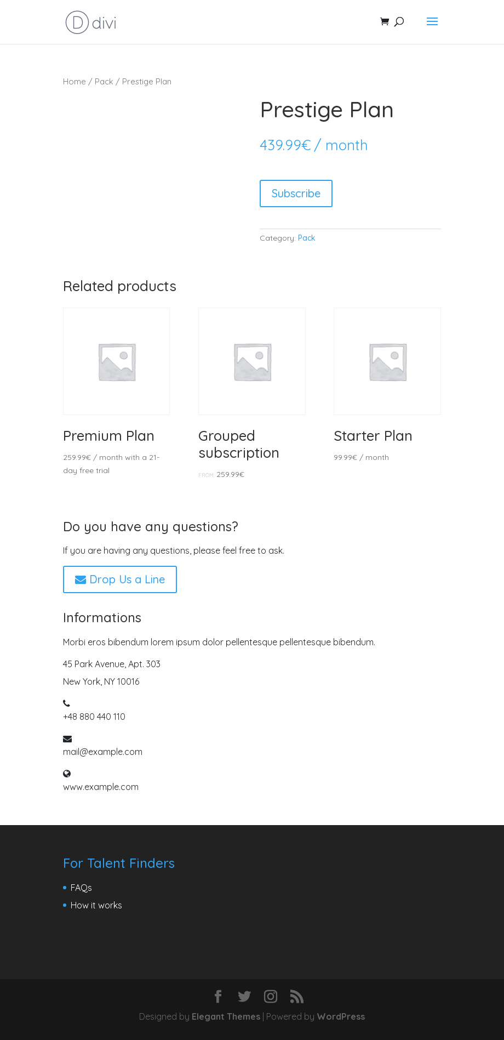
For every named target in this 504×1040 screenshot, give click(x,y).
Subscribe (296, 193)
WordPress (341, 1016)
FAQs (81, 887)
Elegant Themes (226, 1016)
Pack (104, 81)
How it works (96, 905)
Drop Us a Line (120, 579)
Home (74, 81)
